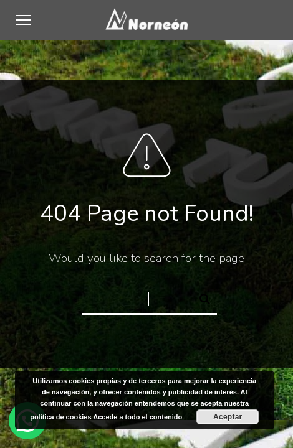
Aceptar (227, 417)
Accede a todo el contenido (137, 417)
